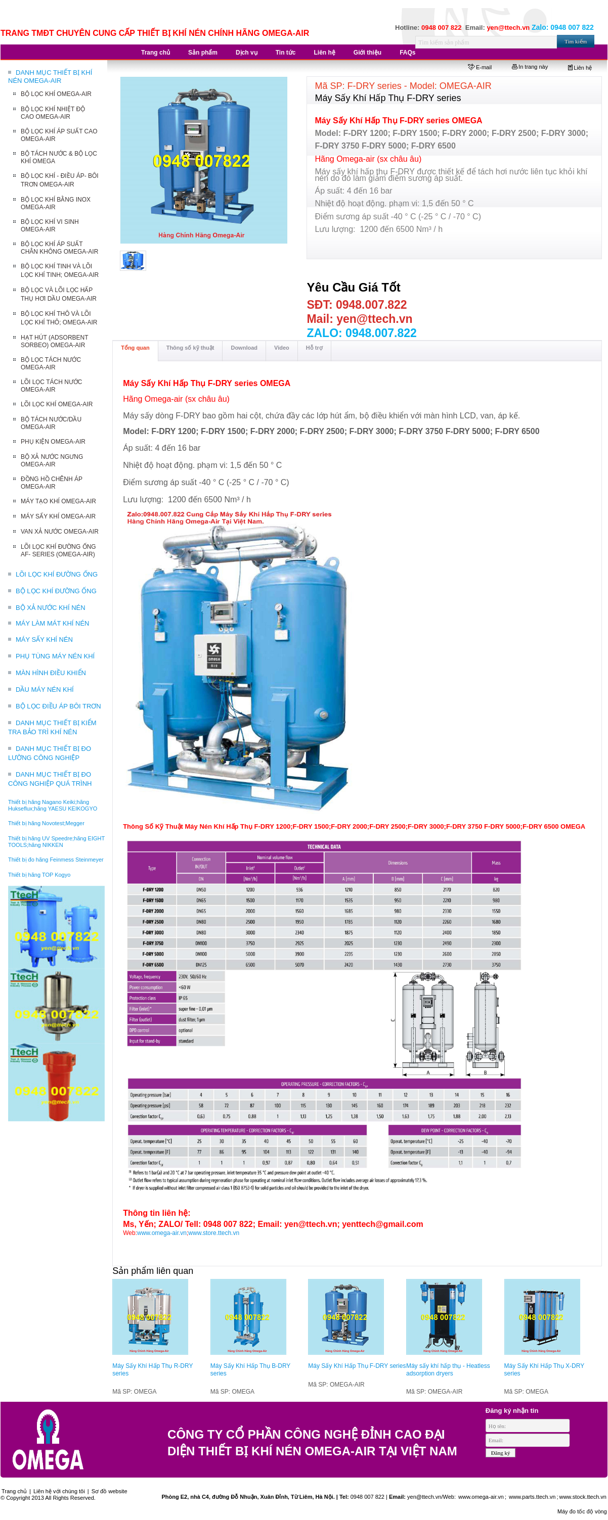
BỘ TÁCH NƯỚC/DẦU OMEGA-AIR (51, 423)
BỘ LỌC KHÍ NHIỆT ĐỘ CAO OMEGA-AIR (53, 113)
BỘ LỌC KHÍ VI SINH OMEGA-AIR (50, 225)
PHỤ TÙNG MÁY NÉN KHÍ (55, 656)
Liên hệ (580, 68)
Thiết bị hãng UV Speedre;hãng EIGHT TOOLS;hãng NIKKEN (56, 841)
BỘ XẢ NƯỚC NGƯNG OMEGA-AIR (52, 460)
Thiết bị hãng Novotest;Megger (46, 823)
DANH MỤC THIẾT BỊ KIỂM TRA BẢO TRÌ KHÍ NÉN (52, 727)
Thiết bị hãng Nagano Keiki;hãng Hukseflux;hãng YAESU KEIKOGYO (52, 805)
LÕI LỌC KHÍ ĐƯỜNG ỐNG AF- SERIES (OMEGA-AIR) (58, 550)
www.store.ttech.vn (213, 1233)
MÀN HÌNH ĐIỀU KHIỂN (51, 673)
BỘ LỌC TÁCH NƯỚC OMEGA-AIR (51, 363)
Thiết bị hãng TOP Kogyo (39, 875)
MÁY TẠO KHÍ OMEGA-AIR (58, 501)
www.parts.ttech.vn (532, 1497)
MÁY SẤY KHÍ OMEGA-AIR (58, 516)
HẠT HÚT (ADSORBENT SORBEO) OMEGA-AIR (54, 341)
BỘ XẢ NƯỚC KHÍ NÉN (50, 607)
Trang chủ (14, 1491)
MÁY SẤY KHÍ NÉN (44, 639)
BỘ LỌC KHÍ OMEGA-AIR (56, 94)
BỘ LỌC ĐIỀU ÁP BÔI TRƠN (58, 706)
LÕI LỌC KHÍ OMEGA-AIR (57, 404)
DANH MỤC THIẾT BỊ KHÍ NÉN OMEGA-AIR (50, 76)
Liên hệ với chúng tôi (59, 1491)
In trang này (530, 67)
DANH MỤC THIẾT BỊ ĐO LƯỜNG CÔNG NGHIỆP (49, 753)
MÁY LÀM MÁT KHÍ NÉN (52, 623)
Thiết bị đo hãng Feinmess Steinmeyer (56, 860)
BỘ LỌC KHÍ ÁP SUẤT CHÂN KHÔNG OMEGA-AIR (59, 248)
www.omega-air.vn (162, 1233)
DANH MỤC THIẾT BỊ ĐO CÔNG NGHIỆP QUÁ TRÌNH (50, 779)
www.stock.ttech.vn (582, 1497)
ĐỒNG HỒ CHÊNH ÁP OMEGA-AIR (51, 483)
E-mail (480, 67)
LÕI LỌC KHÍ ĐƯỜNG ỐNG (57, 574)
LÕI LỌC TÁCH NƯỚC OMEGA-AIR (51, 385)
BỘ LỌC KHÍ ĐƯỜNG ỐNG (56, 591)
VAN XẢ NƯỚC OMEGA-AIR (60, 531)
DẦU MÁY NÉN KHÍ (45, 689)
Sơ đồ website (109, 1491)
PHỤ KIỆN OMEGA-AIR (53, 441)
